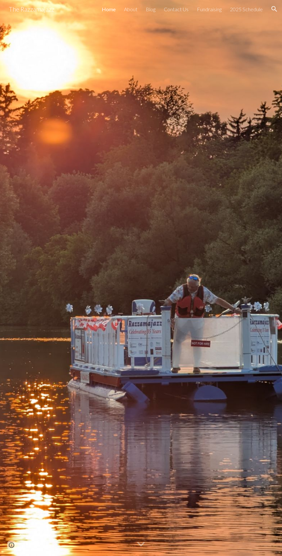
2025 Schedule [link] (246, 9)
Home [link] (109, 9)
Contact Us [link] (176, 9)
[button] (274, 9)
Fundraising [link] (209, 9)
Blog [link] (150, 9)
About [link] (130, 9)
